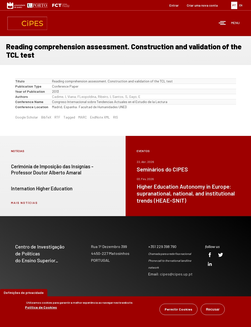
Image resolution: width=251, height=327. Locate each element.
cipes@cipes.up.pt (176, 274)
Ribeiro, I (104, 96)
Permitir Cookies (178, 310)
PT (234, 5)
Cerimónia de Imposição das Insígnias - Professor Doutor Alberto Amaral (52, 169)
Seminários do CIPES (162, 169)
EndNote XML (100, 117)
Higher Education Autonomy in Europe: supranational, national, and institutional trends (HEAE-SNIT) (186, 193)
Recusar (212, 310)
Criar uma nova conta (202, 5)
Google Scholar (26, 117)
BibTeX (46, 117)
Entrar (174, 5)
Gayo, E (134, 96)
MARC (82, 117)
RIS (115, 117)
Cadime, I (59, 96)
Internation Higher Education (42, 188)
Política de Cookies (41, 308)
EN (240, 5)
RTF (57, 117)
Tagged (69, 117)
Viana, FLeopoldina (81, 96)
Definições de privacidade (24, 293)
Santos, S (119, 96)
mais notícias (24, 202)
